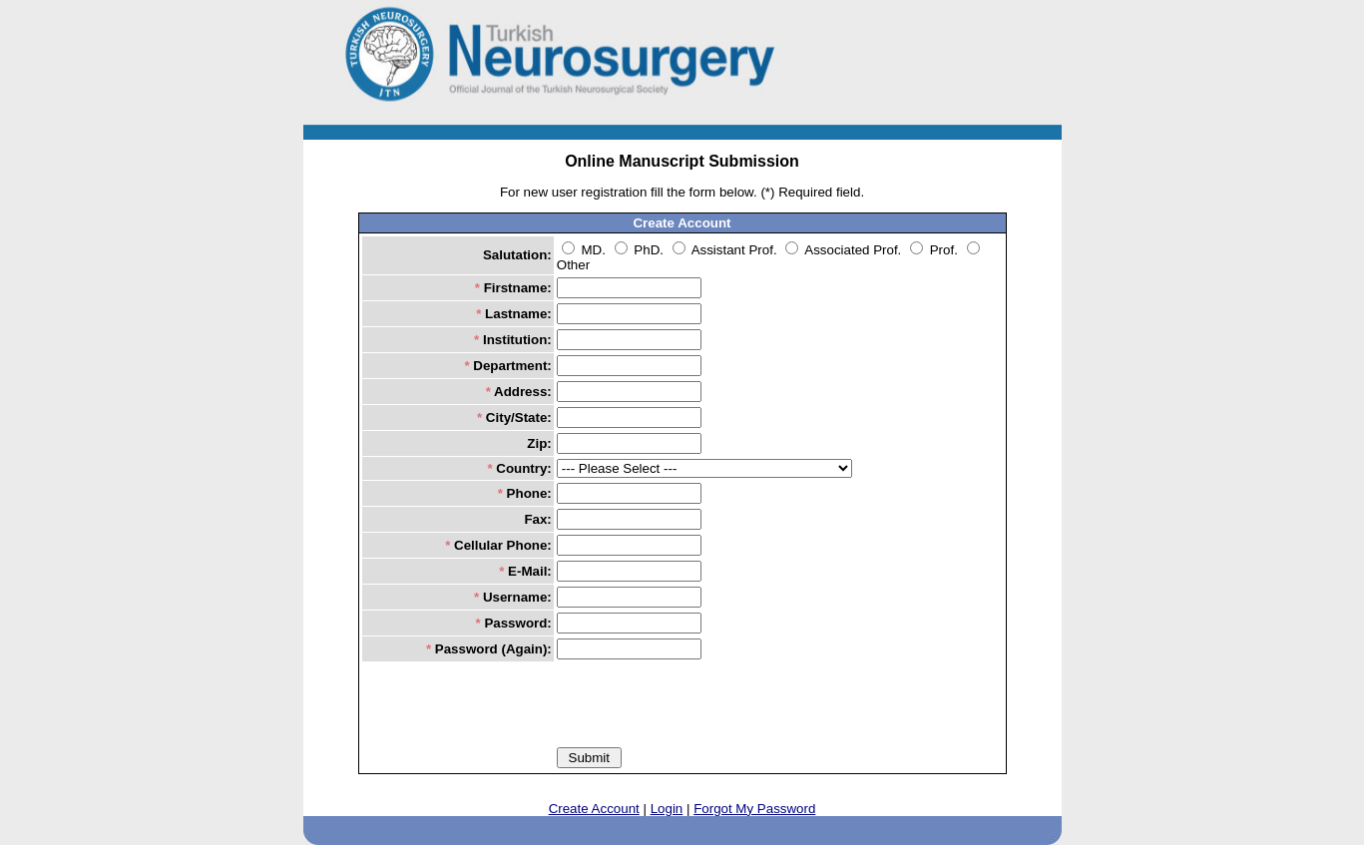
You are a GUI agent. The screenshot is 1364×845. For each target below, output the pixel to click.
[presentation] (708, 703)
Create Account (594, 808)
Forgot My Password (754, 808)
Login (667, 808)
